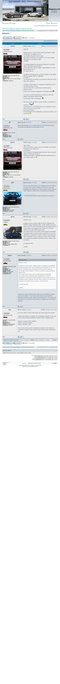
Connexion (5, 23)
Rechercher (54, 23)
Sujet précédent (47, 40)
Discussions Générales (15, 30)
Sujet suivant (54, 40)
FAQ (48, 23)
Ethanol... (6, 33)
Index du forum (6, 30)
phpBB (25, 365)
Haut (4, 119)
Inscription (13, 23)
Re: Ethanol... (29, 122)
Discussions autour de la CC (28, 30)
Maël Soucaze (34, 366)
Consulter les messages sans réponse (10, 28)
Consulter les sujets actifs (26, 28)
